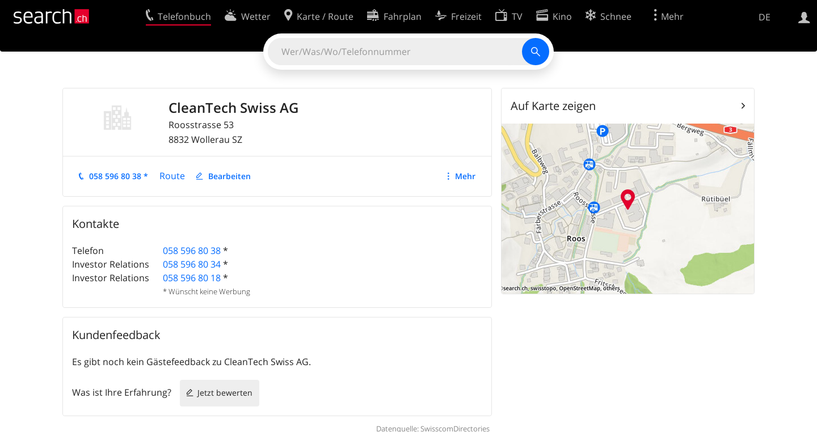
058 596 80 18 (192, 278)
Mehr (465, 176)
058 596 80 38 (192, 250)
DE (764, 17)
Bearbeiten (229, 176)
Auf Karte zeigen (553, 105)
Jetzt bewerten (224, 392)
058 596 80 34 (192, 264)
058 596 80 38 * (118, 176)
